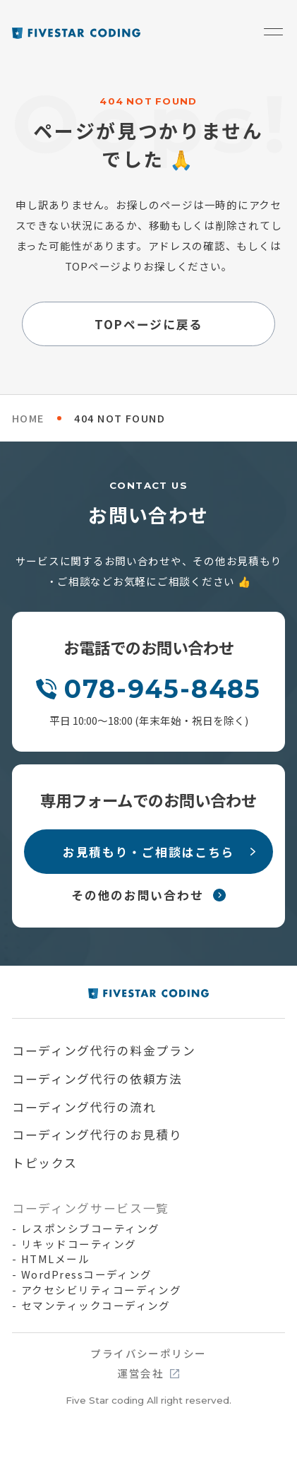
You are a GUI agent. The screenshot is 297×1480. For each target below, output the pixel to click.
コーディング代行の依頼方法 (97, 1078)
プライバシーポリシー (148, 1354)
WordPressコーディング (86, 1274)
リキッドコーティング (79, 1244)
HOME (28, 417)
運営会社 (140, 1373)
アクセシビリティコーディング (101, 1290)
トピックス (44, 1162)
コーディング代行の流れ (84, 1106)
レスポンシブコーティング (90, 1228)
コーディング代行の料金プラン (104, 1050)
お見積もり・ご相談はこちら (148, 851)
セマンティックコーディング (96, 1305)
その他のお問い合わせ (137, 895)
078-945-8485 (162, 688)
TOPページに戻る (148, 324)
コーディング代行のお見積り (97, 1134)
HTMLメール (55, 1259)
